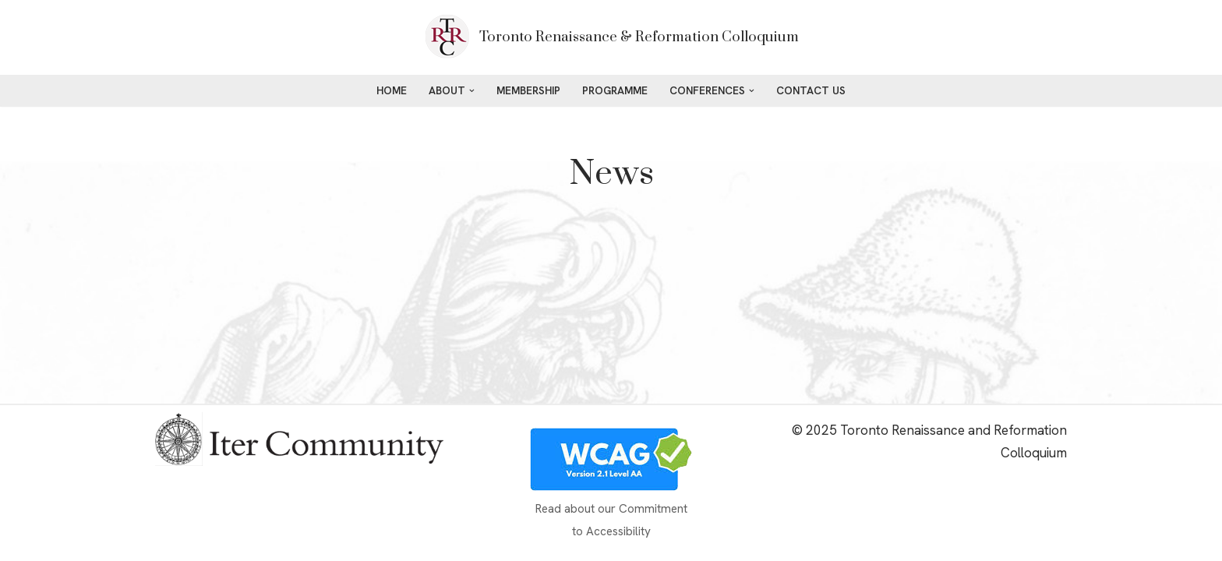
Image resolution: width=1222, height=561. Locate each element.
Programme (615, 90)
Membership (528, 90)
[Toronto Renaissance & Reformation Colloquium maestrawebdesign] (611, 37)
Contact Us (811, 90)
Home (391, 90)
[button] (472, 91)
